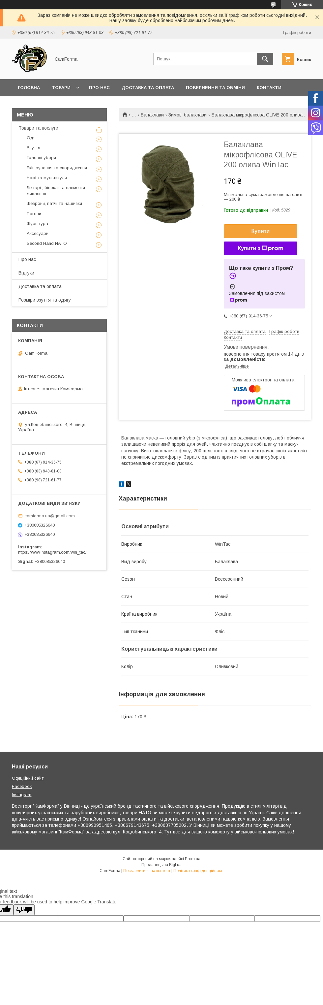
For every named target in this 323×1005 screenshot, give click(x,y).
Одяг (32, 137)
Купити (260, 231)
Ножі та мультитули (47, 177)
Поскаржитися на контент (146, 870)
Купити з (260, 248)
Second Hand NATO (47, 243)
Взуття (33, 147)
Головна (29, 87)
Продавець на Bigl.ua (161, 864)
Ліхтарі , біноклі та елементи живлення (56, 190)
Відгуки (26, 273)
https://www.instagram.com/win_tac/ (52, 552)
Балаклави (152, 114)
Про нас (99, 87)
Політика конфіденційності (198, 870)
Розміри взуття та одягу (44, 300)
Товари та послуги (38, 128)
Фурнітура (37, 223)
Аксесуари (37, 233)
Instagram (21, 794)
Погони (34, 213)
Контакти (269, 87)
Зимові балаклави (187, 114)
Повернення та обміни (215, 87)
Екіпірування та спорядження (57, 167)
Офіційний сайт (28, 778)
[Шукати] (265, 59)
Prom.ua (192, 859)
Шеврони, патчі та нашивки (54, 203)
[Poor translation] (24, 909)
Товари (61, 87)
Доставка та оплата (148, 87)
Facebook (22, 786)
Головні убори (41, 157)
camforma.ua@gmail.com (49, 515)
